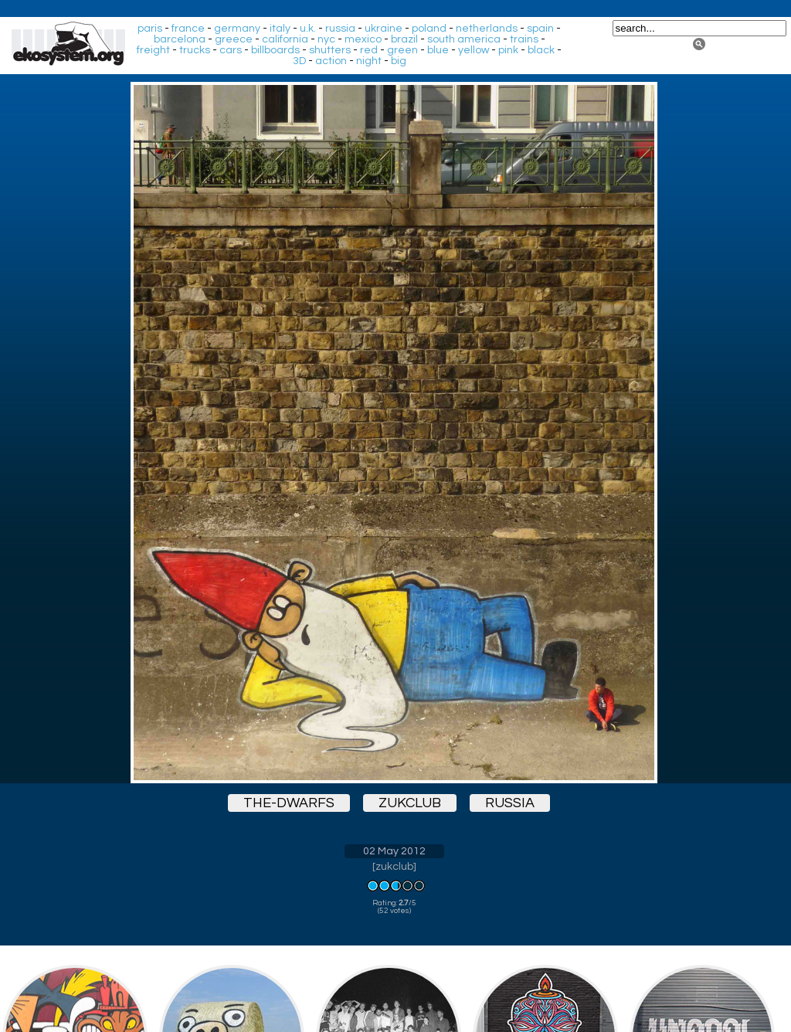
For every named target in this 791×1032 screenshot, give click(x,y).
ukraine (383, 28)
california (285, 39)
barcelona (179, 39)
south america (464, 39)
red (369, 50)
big (398, 61)
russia (340, 28)
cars (230, 50)
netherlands (487, 28)
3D (299, 61)
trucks (194, 50)
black (541, 50)
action (331, 61)
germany (237, 28)
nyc (326, 39)
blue (438, 50)
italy (280, 28)
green (402, 50)
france (188, 28)
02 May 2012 (394, 851)
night (369, 61)
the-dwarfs (288, 803)
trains (524, 39)
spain (540, 28)
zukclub (410, 803)
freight (153, 50)
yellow (473, 50)
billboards (275, 50)
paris (149, 28)
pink (508, 50)
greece (234, 39)
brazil (404, 39)
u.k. (308, 28)
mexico (363, 39)
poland (429, 28)
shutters (330, 50)
